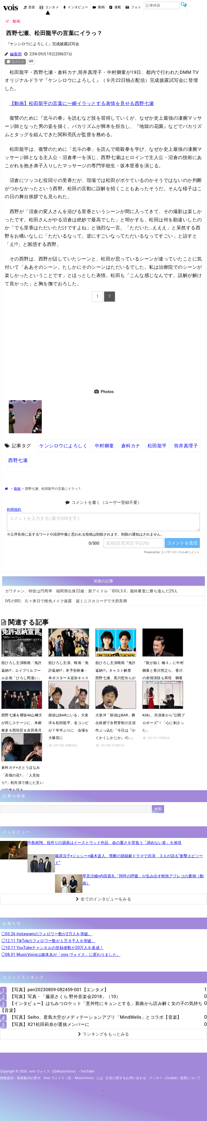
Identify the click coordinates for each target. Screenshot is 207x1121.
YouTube (87, 1071)
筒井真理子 (186, 445)
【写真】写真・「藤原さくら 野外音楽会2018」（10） (65, 996)
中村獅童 (104, 445)
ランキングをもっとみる (103, 1034)
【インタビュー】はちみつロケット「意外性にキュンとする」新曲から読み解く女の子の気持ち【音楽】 (101, 1007)
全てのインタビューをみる (103, 899)
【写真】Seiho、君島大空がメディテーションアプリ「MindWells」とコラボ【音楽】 (96, 1017)
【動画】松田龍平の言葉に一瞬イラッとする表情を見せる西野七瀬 (82, 103)
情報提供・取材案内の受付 (20, 1078)
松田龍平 (157, 445)
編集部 (16, 54)
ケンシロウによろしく (63, 445)
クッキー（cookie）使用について (174, 1078)
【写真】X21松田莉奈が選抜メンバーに (49, 1024)
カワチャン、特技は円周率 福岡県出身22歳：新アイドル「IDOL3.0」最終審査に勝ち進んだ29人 (91, 591)
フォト (133, 7)
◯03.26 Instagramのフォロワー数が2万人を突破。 (46, 934)
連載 (115, 7)
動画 (99, 7)
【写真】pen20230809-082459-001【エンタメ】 (59, 989)
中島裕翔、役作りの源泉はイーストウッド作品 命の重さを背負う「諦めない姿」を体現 (104, 842)
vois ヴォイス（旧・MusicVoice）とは (73, 1078)
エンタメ (49, 7)
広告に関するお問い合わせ (126, 1078)
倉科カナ (130, 445)
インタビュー (76, 7)
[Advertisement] (103, 344)
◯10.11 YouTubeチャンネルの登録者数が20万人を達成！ (52, 947)
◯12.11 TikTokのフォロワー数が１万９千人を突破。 (48, 941)
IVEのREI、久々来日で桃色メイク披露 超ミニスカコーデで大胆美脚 (66, 601)
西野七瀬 (17, 460)
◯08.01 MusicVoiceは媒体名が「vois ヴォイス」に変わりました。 (60, 954)
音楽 (29, 7)
